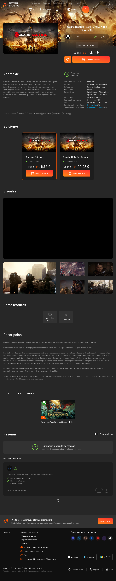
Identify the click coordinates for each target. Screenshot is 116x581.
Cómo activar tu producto (96, 87)
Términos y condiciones (29, 532)
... (71, 113)
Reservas (46, 3)
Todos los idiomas (103, 434)
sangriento (56, 113)
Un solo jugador (92, 102)
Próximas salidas (59, 3)
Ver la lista (91, 82)
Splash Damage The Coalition (97, 95)
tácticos (66, 113)
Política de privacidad (28, 536)
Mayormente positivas (95, 108)
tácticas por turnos (34, 113)
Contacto (24, 543)
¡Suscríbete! (105, 521)
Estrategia (103, 102)
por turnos (47, 113)
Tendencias (35, 3)
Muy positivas (92, 105)
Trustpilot (6, 532)
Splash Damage (92, 92)
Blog (70, 3)
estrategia (21, 113)
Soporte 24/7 (80, 3)
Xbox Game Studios (94, 97)
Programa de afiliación (29, 540)
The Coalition (104, 92)
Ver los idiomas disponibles (97, 84)
